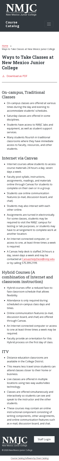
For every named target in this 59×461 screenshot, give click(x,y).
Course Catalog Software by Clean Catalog (29, 458)
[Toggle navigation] (49, 24)
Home (5, 45)
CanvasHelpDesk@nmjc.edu (38, 259)
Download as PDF (14, 76)
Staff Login (44, 439)
